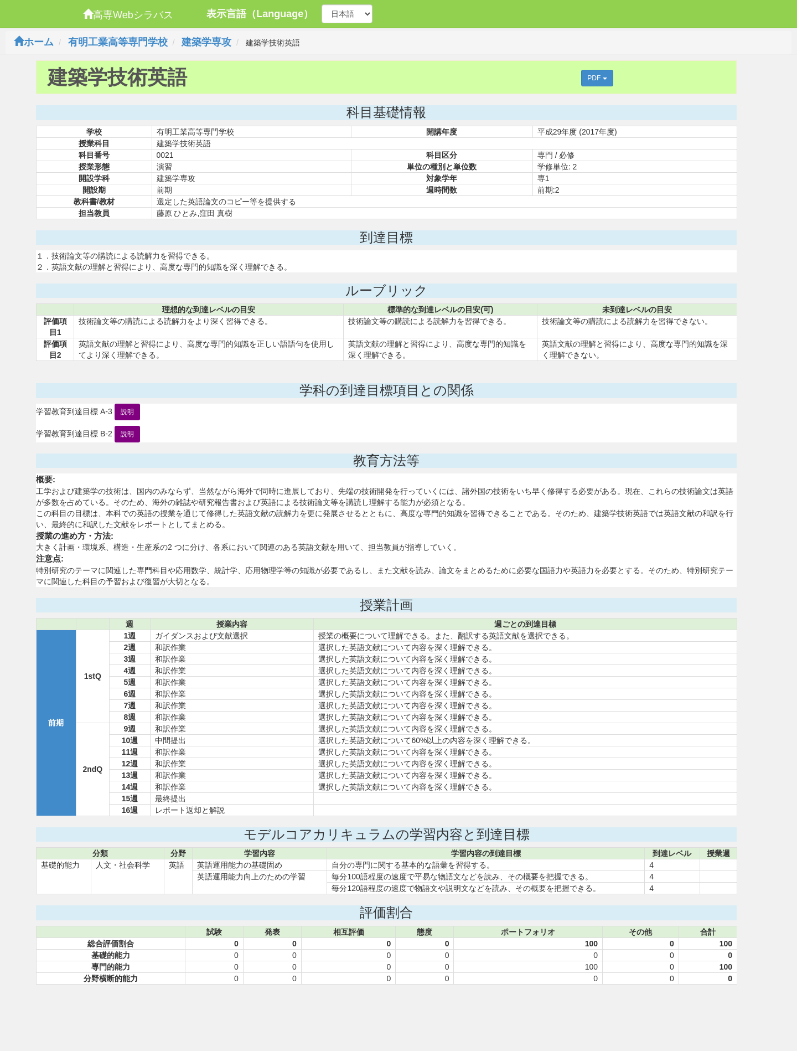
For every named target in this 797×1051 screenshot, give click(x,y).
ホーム (34, 42)
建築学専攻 (206, 42)
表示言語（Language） (259, 13)
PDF (597, 78)
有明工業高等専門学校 (118, 42)
